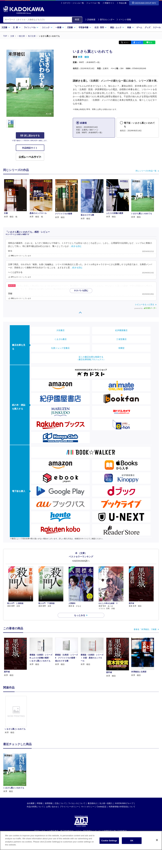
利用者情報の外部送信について (122, 774)
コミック (47, 27)
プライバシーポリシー (69, 774)
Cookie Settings (109, 840)
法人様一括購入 (106, 771)
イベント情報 (123, 19)
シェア (138, 42)
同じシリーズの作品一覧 (146, 171)
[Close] (156, 840)
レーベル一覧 (94, 3)
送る (150, 42)
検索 (77, 19)
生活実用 (100, 27)
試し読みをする (30, 135)
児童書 (71, 27)
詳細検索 (90, 19)
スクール (157, 27)
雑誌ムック (117, 27)
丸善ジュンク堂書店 (60, 348)
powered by (145, 308)
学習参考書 (85, 27)
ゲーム (139, 27)
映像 (130, 27)
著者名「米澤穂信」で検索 (145, 629)
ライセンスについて (76, 771)
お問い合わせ (52, 774)
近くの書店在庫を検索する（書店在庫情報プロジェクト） (91, 358)
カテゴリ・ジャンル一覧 (73, 3)
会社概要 (30, 771)
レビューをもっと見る (144, 304)
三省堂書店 (121, 339)
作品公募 (123, 3)
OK (131, 840)
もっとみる (79, 615)
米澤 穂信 (83, 57)
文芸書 (5, 27)
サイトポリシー (87, 774)
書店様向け (92, 771)
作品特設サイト (30, 148)
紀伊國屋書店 (121, 330)
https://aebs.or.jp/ (69, 804)
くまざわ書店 (60, 339)
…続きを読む (75, 246)
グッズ (147, 27)
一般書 (59, 27)
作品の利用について (35, 774)
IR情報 (39, 771)
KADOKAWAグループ (124, 771)
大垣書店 (60, 330)
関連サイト (109, 3)
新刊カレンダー (106, 19)
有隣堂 (121, 348)
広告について (60, 771)
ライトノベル (31, 27)
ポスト (126, 42)
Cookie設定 (101, 774)
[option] (16, 715)
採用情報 (48, 771)
